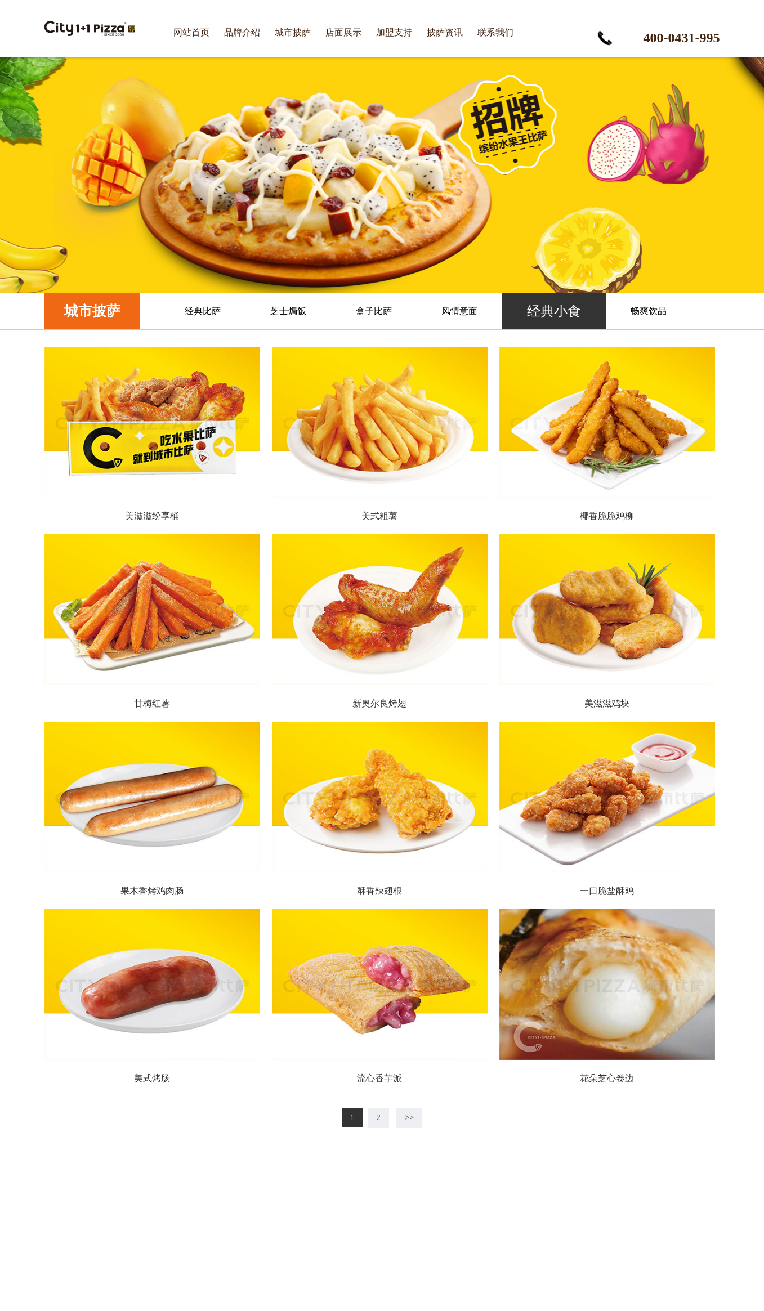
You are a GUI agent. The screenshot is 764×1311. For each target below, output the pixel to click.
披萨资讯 (445, 32)
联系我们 (495, 32)
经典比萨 (203, 311)
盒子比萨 (374, 311)
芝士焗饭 (288, 311)
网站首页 (191, 32)
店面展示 (343, 32)
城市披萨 (293, 32)
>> (409, 1117)
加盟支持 (394, 32)
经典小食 (554, 311)
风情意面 (459, 311)
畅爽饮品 (649, 311)
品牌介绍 (242, 32)
